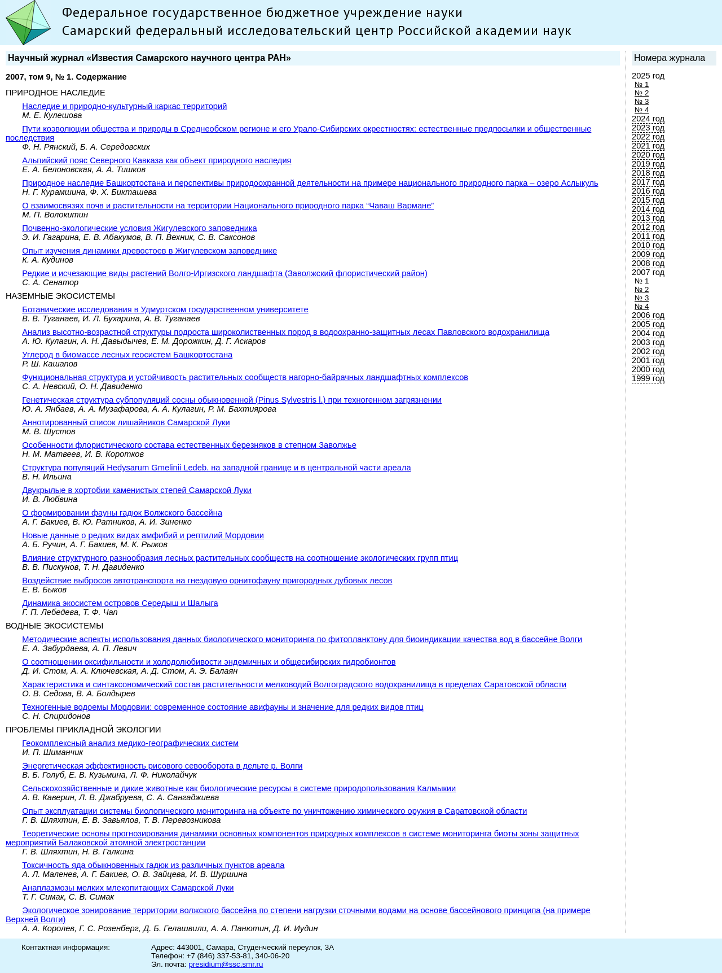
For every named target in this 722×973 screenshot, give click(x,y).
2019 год (648, 163)
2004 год (648, 333)
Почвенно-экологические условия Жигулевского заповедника (139, 228)
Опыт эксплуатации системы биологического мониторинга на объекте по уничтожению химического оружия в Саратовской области (274, 810)
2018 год (648, 172)
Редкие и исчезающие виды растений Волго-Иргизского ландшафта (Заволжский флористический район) (224, 273)
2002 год (648, 351)
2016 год (648, 190)
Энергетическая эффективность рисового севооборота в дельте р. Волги (162, 765)
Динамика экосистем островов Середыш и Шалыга (120, 603)
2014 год (648, 208)
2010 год (648, 245)
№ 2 (642, 93)
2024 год (648, 118)
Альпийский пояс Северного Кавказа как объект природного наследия (156, 160)
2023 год (648, 127)
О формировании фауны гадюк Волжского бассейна (122, 512)
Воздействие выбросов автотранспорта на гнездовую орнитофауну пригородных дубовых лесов (207, 580)
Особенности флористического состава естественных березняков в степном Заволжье (189, 445)
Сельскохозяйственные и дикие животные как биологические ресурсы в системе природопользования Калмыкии (239, 788)
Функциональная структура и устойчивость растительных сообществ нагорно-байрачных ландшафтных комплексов (245, 377)
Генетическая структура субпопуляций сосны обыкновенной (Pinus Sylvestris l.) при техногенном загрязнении (232, 399)
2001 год (648, 360)
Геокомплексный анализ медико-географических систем (130, 743)
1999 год (648, 378)
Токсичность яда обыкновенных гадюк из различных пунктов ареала (153, 865)
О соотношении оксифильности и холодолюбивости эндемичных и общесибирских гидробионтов (208, 661)
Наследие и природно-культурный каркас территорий (124, 106)
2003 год (648, 342)
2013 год (648, 217)
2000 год (648, 369)
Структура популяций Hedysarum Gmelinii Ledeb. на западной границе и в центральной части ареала (216, 467)
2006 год (648, 315)
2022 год (648, 136)
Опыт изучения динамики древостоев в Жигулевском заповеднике (149, 250)
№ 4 (642, 110)
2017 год (648, 181)
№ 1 (642, 84)
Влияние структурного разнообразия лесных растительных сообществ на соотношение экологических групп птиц (240, 557)
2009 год (648, 254)
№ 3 (642, 101)
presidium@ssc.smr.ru (225, 964)
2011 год (648, 236)
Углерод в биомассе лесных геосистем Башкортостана (127, 354)
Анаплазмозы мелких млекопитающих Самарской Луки (128, 887)
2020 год (648, 154)
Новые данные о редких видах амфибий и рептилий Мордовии (143, 535)
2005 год (648, 324)
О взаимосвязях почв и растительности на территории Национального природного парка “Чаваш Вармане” (228, 205)
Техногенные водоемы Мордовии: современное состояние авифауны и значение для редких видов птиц (222, 707)
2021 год (648, 145)
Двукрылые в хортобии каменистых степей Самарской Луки (137, 490)
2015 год (648, 199)
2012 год (648, 227)
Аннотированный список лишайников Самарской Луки (126, 422)
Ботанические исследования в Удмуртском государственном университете (165, 309)
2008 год (648, 263)
